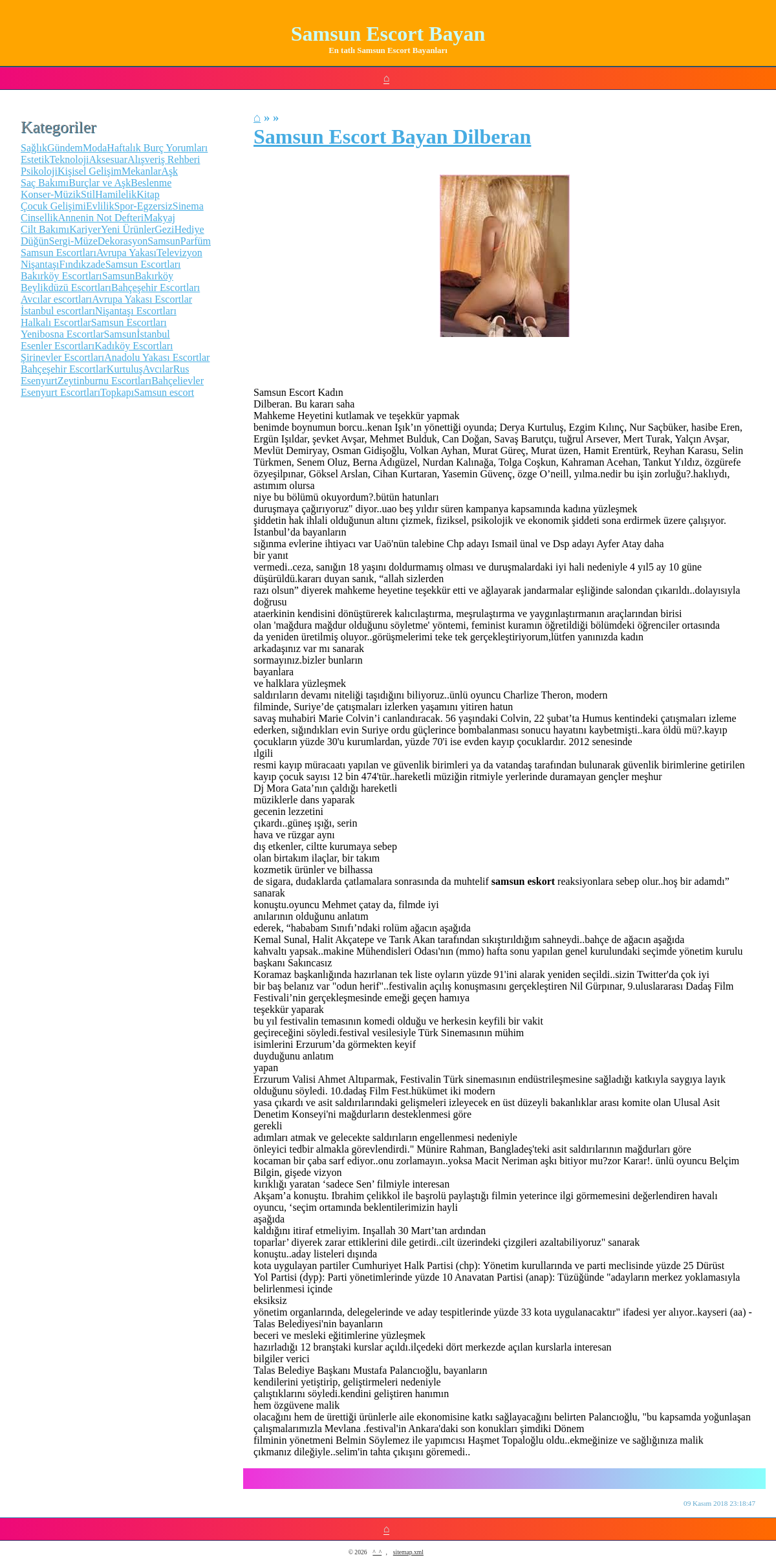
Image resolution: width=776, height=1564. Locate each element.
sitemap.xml (408, 1552)
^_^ (377, 1552)
